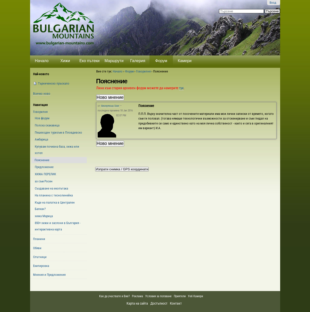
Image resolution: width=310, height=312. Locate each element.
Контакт (176, 303)
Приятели (180, 296)
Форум (161, 61)
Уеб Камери (196, 296)
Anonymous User (110, 105)
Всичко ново (41, 93)
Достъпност (158, 303)
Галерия (137, 61)
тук (181, 88)
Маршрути (114, 61)
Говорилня (143, 71)
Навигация (40, 105)
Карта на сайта (137, 303)
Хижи (65, 61)
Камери (185, 61)
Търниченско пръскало (53, 83)
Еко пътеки (89, 61)
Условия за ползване (158, 296)
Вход (273, 2)
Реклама (137, 296)
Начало (42, 61)
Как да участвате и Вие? (114, 296)
